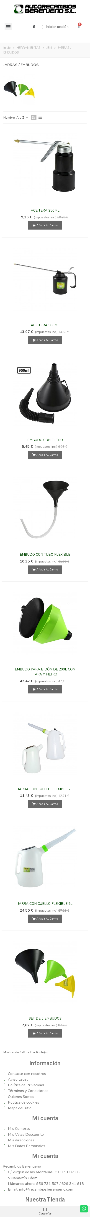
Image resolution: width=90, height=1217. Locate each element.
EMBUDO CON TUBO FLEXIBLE (45, 554)
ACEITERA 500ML (45, 325)
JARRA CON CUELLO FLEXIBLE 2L (45, 789)
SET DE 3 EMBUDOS (45, 1018)
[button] (34, 27)
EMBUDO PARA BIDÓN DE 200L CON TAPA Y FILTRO (45, 672)
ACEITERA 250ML (45, 210)
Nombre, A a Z (15, 117)
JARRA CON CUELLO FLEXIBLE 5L (45, 903)
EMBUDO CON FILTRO (45, 440)
